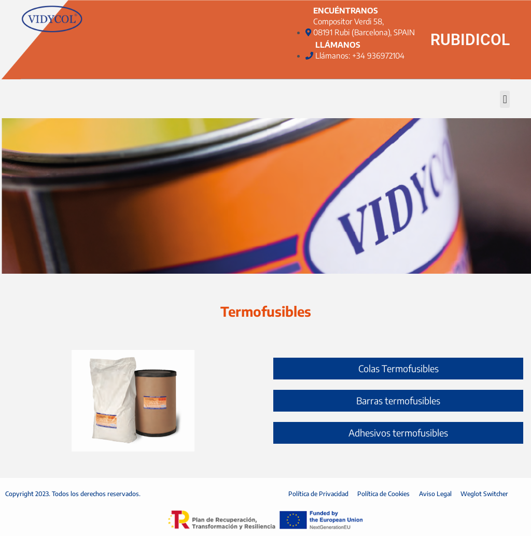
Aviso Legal (436, 494)
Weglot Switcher (486, 494)
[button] (505, 99)
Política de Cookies (383, 494)
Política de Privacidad (316, 494)
